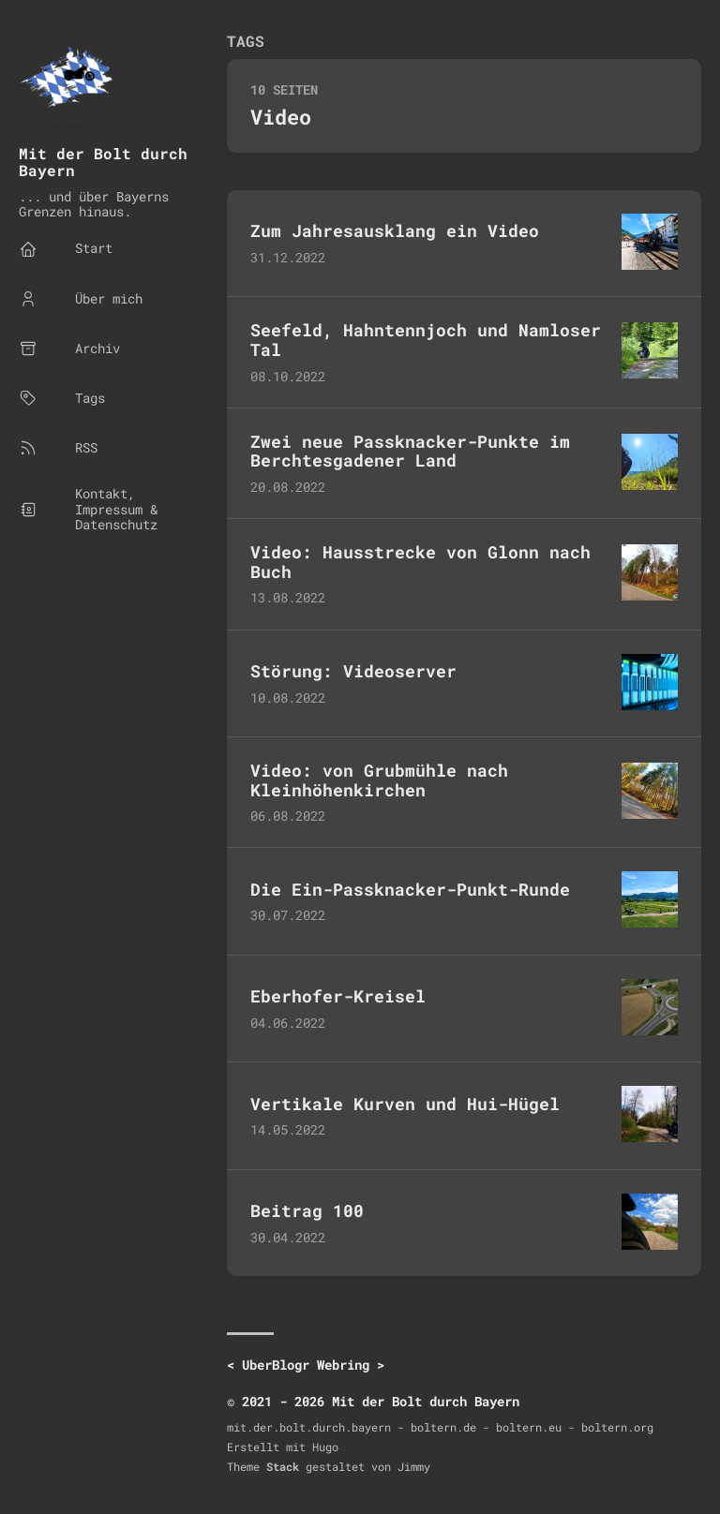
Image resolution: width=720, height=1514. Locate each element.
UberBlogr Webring (305, 1364)
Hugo (325, 1446)
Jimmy (414, 1466)
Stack (282, 1466)
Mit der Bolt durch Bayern (103, 161)
